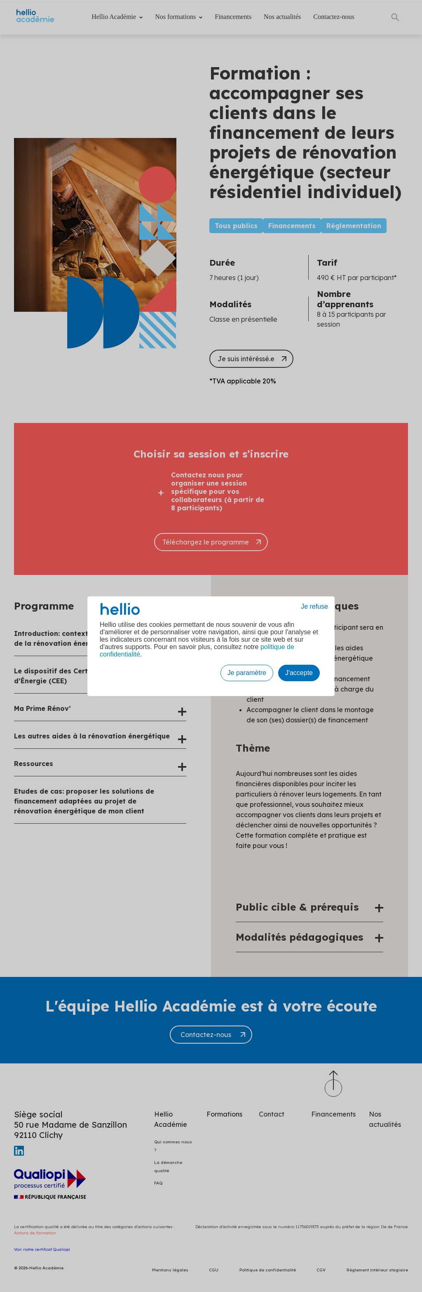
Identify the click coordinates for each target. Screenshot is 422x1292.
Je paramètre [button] (246, 672)
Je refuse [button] (314, 606)
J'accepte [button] (299, 672)
